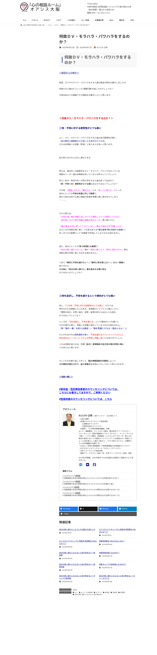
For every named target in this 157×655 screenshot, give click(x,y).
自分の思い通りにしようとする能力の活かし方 (77, 529)
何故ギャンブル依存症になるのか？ (112, 564)
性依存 (115, 592)
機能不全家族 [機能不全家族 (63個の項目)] (26, 451)
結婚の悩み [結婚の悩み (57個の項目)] (48, 455)
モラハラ (99, 592)
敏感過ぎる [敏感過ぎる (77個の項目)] (35, 448)
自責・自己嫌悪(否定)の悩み (32, 317)
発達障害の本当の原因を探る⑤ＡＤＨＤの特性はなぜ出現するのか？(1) (91, 495)
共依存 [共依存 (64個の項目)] (24, 433)
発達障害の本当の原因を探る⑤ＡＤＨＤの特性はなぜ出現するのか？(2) (91, 490)
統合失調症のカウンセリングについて (36, 356)
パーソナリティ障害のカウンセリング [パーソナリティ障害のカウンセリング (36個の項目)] (34, 423)
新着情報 (25, 40)
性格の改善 (26, 202)
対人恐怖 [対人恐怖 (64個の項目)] (38, 437)
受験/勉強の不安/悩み (30, 336)
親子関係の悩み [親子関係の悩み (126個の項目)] (39, 462)
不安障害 (25, 212)
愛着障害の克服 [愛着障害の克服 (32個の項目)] (37, 444)
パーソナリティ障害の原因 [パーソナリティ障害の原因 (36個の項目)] (31, 426)
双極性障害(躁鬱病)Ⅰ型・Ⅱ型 (33, 371)
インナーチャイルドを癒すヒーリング (36, 326)
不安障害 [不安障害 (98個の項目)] (25, 430)
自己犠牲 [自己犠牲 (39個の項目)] (36, 458)
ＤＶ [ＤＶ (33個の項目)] (31, 465)
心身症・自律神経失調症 (31, 292)
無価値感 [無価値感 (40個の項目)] (25, 455)
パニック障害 (27, 217)
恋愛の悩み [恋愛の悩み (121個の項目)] (37, 441)
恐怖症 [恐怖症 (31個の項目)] (47, 441)
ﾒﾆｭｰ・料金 (105, 641)
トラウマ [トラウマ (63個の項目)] (39, 416)
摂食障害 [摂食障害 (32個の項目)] (25, 448)
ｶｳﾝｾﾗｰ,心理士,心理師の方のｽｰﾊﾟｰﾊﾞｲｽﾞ (37, 390)
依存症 (107, 592)
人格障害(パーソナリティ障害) (33, 277)
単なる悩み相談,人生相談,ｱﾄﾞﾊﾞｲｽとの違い (38, 65)
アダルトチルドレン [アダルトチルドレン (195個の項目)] (29, 412)
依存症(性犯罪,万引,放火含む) (33, 272)
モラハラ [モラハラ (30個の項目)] (47, 426)
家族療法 (25, 346)
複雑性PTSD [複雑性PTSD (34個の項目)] (26, 462)
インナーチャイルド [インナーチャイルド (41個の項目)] (45, 412)
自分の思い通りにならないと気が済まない (89, 594)
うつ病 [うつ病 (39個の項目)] (43, 409)
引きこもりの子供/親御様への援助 (35, 302)
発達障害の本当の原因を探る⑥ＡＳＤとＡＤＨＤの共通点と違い (89, 484)
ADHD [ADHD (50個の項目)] (24, 409)
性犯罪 (122, 592)
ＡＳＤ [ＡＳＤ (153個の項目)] (24, 465)
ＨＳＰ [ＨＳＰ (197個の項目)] (39, 465)
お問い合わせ (106, 649)
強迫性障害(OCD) (28, 237)
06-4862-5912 (104, 12)
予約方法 (25, 113)
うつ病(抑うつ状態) (29, 222)
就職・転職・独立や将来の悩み (34, 341)
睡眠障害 (25, 262)
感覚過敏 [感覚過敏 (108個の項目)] (49, 444)
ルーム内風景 (27, 103)
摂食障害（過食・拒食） (31, 267)
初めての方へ (27, 45)
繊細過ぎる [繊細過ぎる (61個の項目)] (26, 458)
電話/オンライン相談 (30, 85)
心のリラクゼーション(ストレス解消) (36, 321)
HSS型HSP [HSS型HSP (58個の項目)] (33, 409)
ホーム (104, 636)
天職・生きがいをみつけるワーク (35, 331)
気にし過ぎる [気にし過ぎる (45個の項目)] (46, 451)
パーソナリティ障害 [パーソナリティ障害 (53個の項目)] (28, 419)
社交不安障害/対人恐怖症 (32, 232)
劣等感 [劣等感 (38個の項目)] (32, 433)
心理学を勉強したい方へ (31, 380)
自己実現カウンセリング (31, 70)
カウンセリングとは (29, 50)
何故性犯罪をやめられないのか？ (112, 541)
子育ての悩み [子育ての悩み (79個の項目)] (26, 437)
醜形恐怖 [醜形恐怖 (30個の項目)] (51, 462)
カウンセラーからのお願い (32, 90)
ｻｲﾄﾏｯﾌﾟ (25, 395)
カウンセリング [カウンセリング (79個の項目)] (27, 416)
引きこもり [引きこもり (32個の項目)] (48, 437)
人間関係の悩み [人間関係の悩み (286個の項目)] (37, 430)
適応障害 (25, 257)
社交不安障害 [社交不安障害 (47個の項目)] (36, 455)
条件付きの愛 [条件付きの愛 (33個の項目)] (47, 448)
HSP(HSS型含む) (28, 287)
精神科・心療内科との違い (32, 60)
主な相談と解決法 (29, 192)
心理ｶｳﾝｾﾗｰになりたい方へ (32, 385)
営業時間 (25, 108)
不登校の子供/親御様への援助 (33, 297)
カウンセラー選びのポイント (33, 55)
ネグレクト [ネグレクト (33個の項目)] (49, 416)
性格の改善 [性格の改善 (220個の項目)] (26, 441)
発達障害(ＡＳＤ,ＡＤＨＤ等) (33, 282)
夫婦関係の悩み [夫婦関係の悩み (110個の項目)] (44, 433)
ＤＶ (76, 592)
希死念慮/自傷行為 (29, 361)
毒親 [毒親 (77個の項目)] (36, 451)
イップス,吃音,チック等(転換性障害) (35, 247)
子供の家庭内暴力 (29, 351)
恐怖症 (24, 227)
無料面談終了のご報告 (30, 80)
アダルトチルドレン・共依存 (33, 207)
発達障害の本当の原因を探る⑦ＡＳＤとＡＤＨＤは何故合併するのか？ (91, 478)
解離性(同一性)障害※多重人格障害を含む (38, 242)
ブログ (78, 476)
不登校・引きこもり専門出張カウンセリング (39, 307)
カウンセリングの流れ (30, 75)
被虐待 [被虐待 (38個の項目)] (45, 458)
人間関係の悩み (28, 197)
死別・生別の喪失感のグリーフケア (35, 312)
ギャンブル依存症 (87, 592)
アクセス (105, 645)
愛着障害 (25, 366)
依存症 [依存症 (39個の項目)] (48, 430)
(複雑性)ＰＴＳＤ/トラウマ (32, 252)
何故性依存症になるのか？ (109, 553)
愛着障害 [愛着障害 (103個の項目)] (25, 444)
